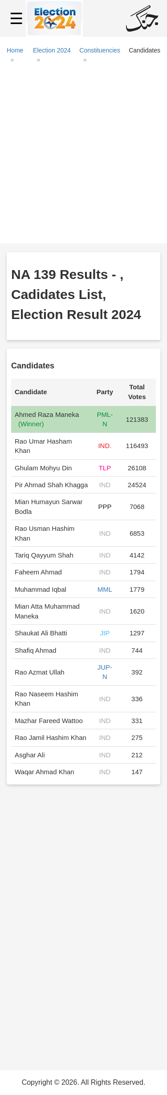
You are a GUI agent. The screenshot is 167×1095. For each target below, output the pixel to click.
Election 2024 (52, 50)
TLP (105, 468)
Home (15, 50)
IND (105, 485)
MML (105, 589)
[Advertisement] (83, 156)
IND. (104, 445)
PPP (104, 506)
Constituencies (99, 50)
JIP (105, 633)
